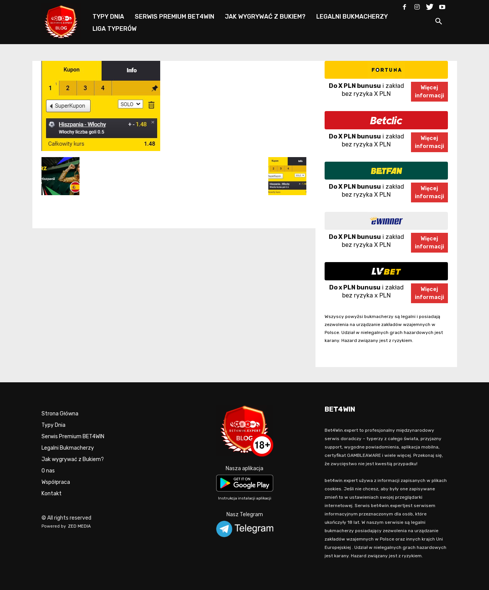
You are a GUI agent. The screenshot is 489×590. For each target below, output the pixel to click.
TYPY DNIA (108, 16)
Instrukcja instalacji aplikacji (244, 498)
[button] (439, 22)
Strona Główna (59, 413)
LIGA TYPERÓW (114, 28)
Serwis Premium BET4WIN (72, 436)
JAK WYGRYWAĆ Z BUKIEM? (265, 16)
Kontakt (51, 493)
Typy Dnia (53, 425)
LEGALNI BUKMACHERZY (352, 16)
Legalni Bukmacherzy (67, 448)
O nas (48, 471)
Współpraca (55, 482)
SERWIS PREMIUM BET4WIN (174, 16)
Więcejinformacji (429, 91)
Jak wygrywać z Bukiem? (72, 459)
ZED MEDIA (79, 526)
